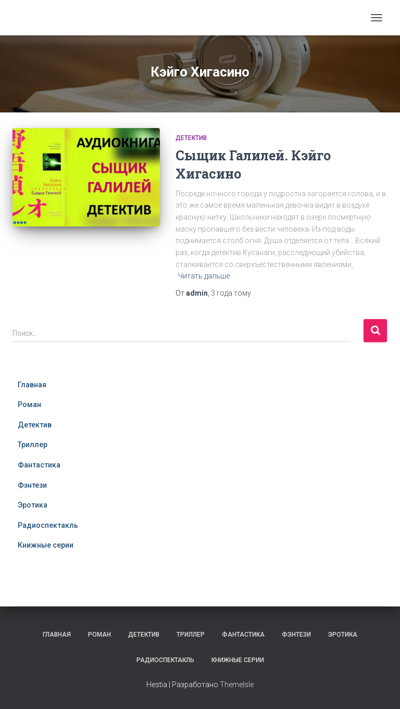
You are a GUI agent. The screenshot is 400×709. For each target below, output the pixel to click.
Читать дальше (204, 276)
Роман (29, 404)
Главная (32, 385)
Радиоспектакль (48, 525)
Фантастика (39, 465)
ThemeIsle (237, 684)
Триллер (32, 444)
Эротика (32, 505)
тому (231, 293)
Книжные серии (45, 545)
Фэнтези (32, 485)
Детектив (191, 138)
